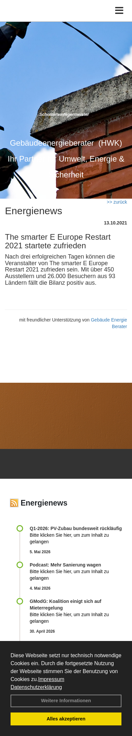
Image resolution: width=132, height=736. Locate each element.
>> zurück (117, 202)
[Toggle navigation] (119, 11)
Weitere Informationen (66, 700)
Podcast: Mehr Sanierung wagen (65, 564)
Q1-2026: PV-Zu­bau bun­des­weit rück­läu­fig (76, 528)
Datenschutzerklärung (36, 687)
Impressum (51, 679)
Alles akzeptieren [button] (66, 718)
